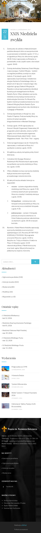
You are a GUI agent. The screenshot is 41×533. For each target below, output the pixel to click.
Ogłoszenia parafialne (10, 277)
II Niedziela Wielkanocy (10, 315)
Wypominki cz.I (7, 297)
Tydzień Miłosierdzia (19, 384)
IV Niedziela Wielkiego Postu (13, 345)
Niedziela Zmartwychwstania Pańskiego (16, 323)
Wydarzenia (6, 287)
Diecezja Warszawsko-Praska (14, 503)
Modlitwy (5, 292)
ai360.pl (24, 525)
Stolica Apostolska (10, 500)
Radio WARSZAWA (11, 506)
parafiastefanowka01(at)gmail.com (22, 441)
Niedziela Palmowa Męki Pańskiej (14, 330)
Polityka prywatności (21, 529)
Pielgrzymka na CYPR (19, 367)
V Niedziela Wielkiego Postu (12, 338)
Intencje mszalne (8, 282)
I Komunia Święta (17, 375)
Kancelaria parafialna (10, 458)
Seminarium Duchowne (12, 508)
